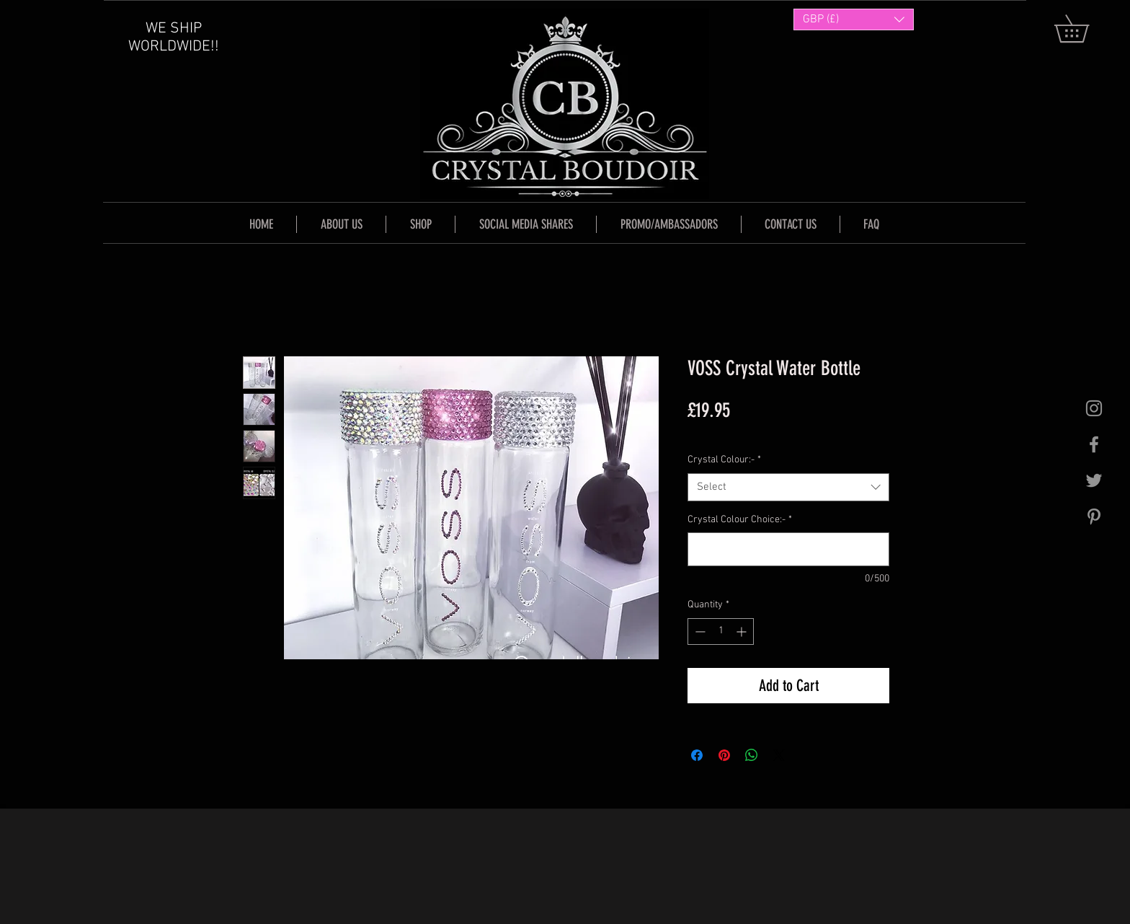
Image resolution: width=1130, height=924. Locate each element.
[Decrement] (699, 631)
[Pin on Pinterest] (724, 755)
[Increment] (743, 631)
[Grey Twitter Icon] (1094, 480)
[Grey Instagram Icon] (1094, 408)
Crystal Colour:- (724, 460)
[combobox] (788, 487)
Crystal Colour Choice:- (740, 520)
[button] (1085, 28)
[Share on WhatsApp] (751, 755)
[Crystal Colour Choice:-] (788, 549)
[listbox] (853, 19)
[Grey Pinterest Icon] (1094, 516)
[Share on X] (779, 755)
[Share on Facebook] (697, 755)
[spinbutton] (721, 631)
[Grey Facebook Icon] (1094, 444)
